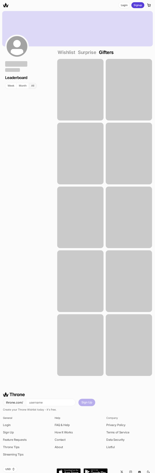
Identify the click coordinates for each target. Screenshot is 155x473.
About (59, 447)
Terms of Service (117, 432)
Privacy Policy (115, 425)
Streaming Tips (13, 454)
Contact (60, 440)
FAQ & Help (62, 425)
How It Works (64, 432)
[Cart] (149, 5)
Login (124, 5)
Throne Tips (11, 447)
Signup (138, 5)
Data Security (115, 440)
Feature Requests (15, 440)
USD (10, 469)
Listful (110, 447)
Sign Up (86, 402)
